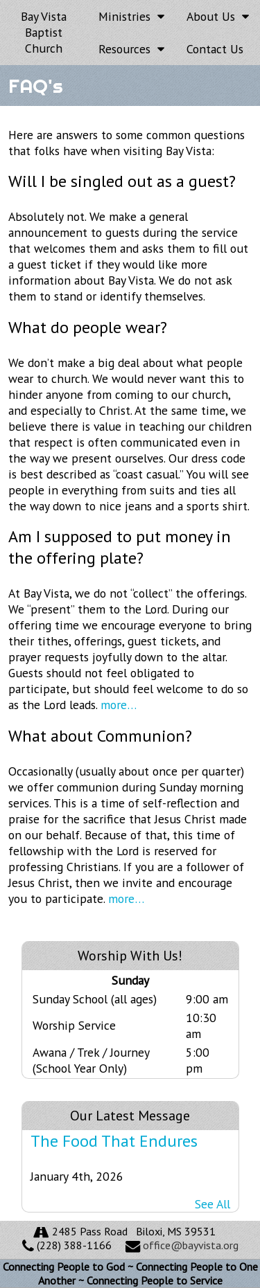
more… (119, 705)
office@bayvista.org (191, 1245)
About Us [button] (218, 16)
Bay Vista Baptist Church (44, 32)
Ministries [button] (131, 16)
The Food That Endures (114, 1141)
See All (212, 1204)
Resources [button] (131, 49)
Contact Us (215, 49)
